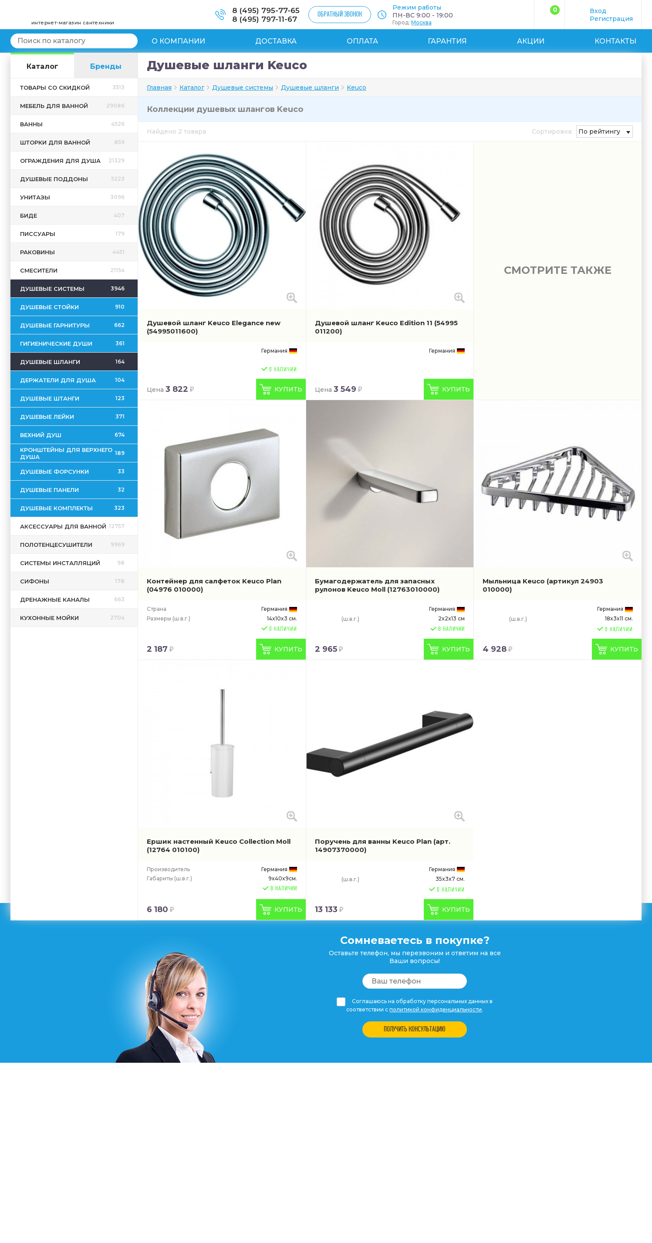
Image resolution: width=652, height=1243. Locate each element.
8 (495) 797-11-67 (264, 19)
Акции (530, 41)
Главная (159, 87)
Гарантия (447, 41)
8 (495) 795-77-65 (266, 10)
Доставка (276, 41)
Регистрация (611, 19)
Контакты (615, 41)
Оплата (362, 41)
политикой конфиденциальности (435, 1009)
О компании (178, 41)
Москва (421, 22)
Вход (598, 11)
